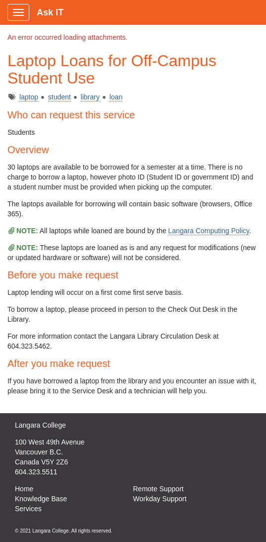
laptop (28, 97)
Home (24, 489)
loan (115, 97)
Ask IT (50, 12)
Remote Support (158, 489)
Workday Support (160, 499)
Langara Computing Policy (208, 231)
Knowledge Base (41, 499)
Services (28, 509)
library (90, 97)
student (59, 97)
